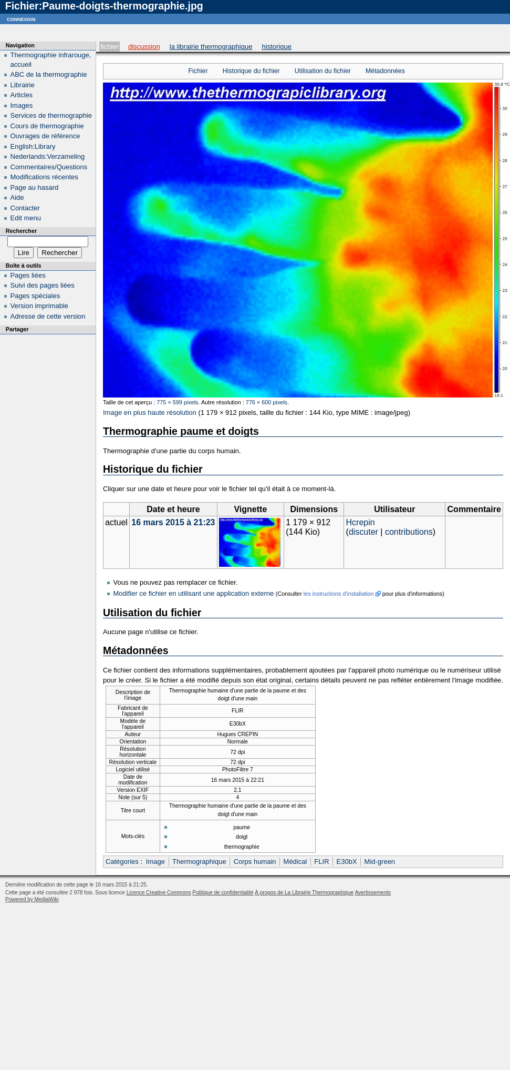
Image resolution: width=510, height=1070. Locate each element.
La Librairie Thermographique (211, 46)
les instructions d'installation (339, 593)
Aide (17, 197)
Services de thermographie (51, 115)
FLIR (321, 861)
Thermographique (199, 861)
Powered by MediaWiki (32, 899)
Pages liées (28, 275)
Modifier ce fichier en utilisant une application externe (193, 593)
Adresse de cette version (48, 316)
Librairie (23, 85)
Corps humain (255, 861)
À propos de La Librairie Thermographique (304, 892)
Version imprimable (40, 306)
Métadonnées (385, 71)
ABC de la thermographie (49, 74)
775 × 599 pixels (177, 402)
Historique (277, 46)
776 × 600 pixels (266, 402)
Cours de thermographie (47, 126)
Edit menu (26, 218)
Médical (295, 861)
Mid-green (380, 861)
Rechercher (21, 231)
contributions (409, 531)
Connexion (21, 19)
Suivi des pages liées (43, 285)
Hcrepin (360, 522)
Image (155, 861)
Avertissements (373, 892)
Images (22, 105)
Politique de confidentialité (222, 892)
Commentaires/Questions (49, 167)
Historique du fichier (251, 71)
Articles (22, 95)
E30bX (347, 861)
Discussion (144, 46)
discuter (363, 531)
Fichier (109, 46)
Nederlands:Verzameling (48, 156)
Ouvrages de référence (45, 136)
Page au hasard (35, 187)
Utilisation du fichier (323, 71)
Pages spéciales (35, 296)
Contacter (25, 208)
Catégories (122, 861)
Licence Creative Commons (159, 892)
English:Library (33, 146)
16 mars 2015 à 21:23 (173, 522)
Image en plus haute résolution (149, 412)
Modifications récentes (44, 177)
